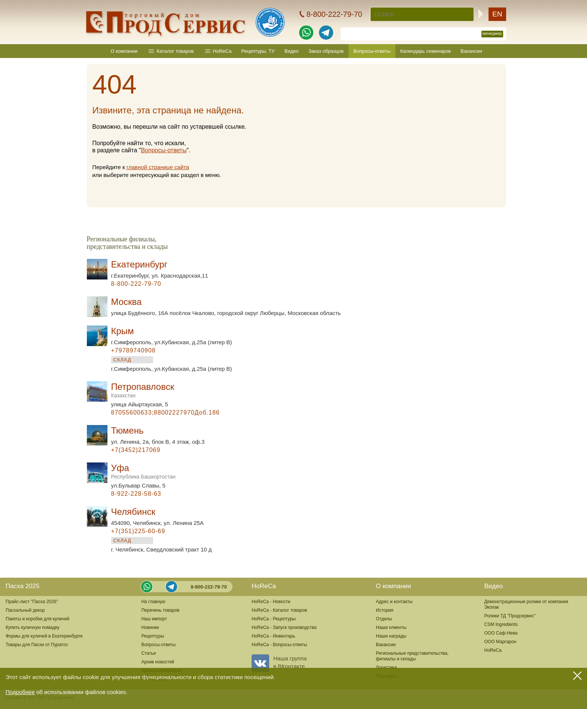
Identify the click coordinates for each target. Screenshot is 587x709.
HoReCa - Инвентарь (273, 636)
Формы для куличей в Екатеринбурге (44, 636)
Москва (126, 302)
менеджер (492, 33)
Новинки (150, 627)
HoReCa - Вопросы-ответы (279, 644)
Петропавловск (142, 390)
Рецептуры (152, 636)
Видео (292, 51)
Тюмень (127, 430)
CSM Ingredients (500, 624)
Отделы (384, 618)
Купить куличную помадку (33, 627)
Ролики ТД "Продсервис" (509, 615)
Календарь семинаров (425, 51)
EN (497, 14)
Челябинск (133, 512)
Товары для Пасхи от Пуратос (37, 644)
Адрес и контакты (394, 601)
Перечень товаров (160, 610)
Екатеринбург (139, 264)
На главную (153, 601)
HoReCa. (493, 650)
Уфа (143, 471)
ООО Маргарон (500, 641)
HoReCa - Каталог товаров (279, 610)
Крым (122, 331)
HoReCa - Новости (271, 601)
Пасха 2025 (22, 586)
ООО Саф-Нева (500, 633)
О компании (124, 51)
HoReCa (222, 51)
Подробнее (20, 692)
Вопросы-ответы (371, 51)
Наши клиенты (391, 627)
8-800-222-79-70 (209, 587)
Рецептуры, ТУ (257, 51)
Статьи (148, 653)
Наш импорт (154, 618)
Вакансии (471, 51)
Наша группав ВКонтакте (279, 662)
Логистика (386, 667)
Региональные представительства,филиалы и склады (412, 656)
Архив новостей (157, 661)
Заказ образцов (326, 51)
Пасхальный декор (25, 610)
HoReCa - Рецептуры (274, 618)
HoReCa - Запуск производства (284, 627)
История (384, 610)
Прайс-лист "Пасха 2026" (32, 601)
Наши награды (391, 636)
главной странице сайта (158, 167)
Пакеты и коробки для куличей (37, 618)
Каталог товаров (175, 51)
